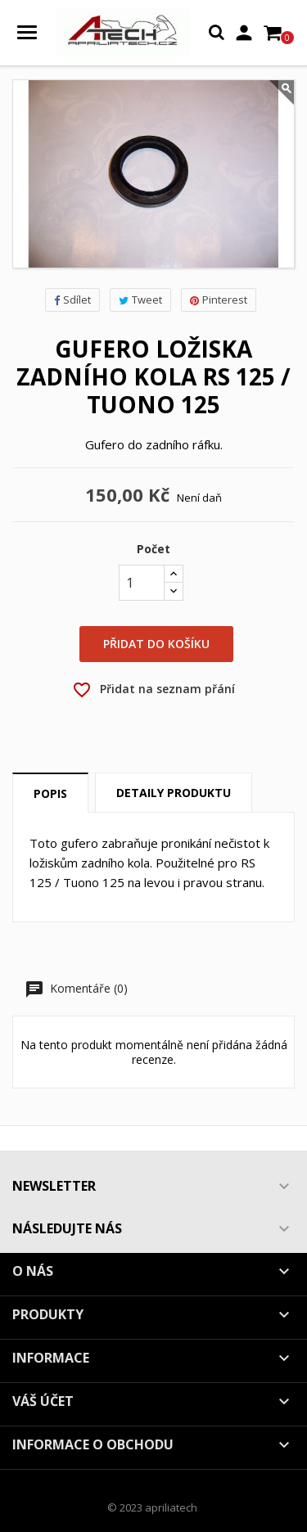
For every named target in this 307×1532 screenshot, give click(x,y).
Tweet (140, 299)
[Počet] (142, 583)
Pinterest (218, 299)
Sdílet (72, 299)
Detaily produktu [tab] (173, 792)
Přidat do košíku (156, 643)
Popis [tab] (50, 793)
